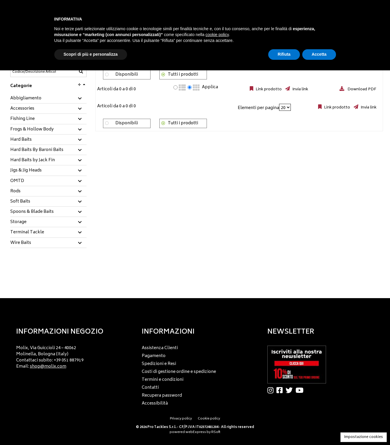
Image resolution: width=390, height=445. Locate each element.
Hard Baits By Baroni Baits (36, 150)
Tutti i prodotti (183, 74)
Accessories (22, 108)
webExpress (195, 432)
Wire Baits (20, 243)
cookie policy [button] (217, 34)
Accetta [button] (319, 54)
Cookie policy (209, 419)
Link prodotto (268, 89)
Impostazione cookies (363, 437)
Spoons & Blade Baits (32, 212)
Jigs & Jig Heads (26, 170)
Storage (18, 222)
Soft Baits (20, 201)
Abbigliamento (25, 98)
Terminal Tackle (27, 232)
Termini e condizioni (162, 379)
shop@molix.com (48, 366)
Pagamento (154, 356)
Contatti (150, 387)
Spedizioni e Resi (159, 364)
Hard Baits (21, 139)
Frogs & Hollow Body (32, 129)
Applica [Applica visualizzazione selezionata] (210, 87)
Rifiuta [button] (284, 54)
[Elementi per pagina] (285, 107)
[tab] (48, 98)
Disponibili (126, 74)
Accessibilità (155, 403)
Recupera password (162, 395)
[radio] (175, 87)
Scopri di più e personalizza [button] (91, 54)
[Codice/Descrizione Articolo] (34, 71)
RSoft (215, 432)
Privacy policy (181, 419)
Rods (15, 191)
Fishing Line (22, 119)
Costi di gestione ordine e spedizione (179, 372)
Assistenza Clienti (160, 348)
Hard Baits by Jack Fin (32, 160)
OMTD (17, 181)
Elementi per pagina (258, 108)
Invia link (299, 89)
